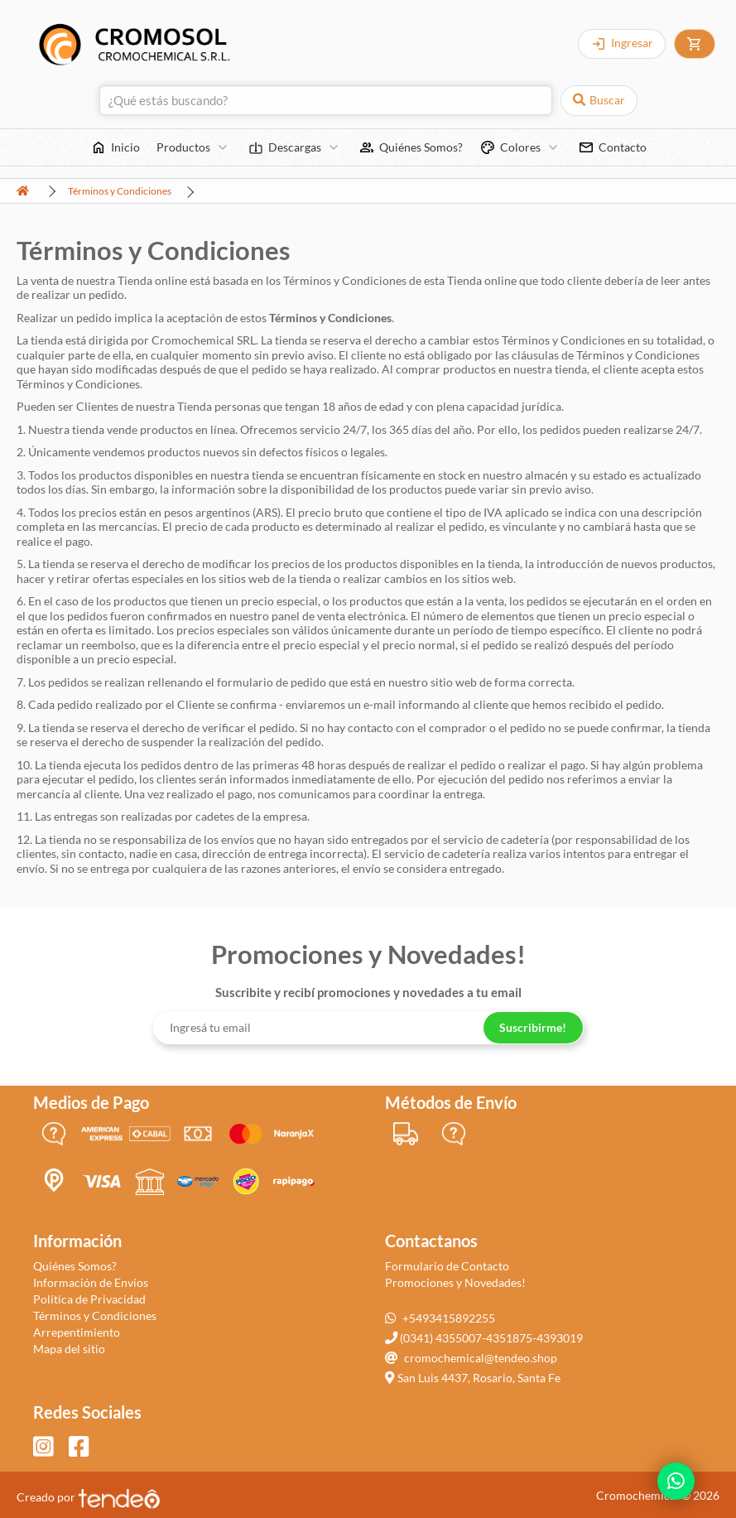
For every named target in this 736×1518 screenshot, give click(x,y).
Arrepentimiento (76, 1332)
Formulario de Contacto (447, 1266)
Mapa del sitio (69, 1349)
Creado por (89, 1497)
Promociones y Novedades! (455, 1282)
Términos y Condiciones (119, 191)
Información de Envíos (90, 1282)
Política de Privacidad (89, 1299)
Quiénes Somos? (75, 1266)
